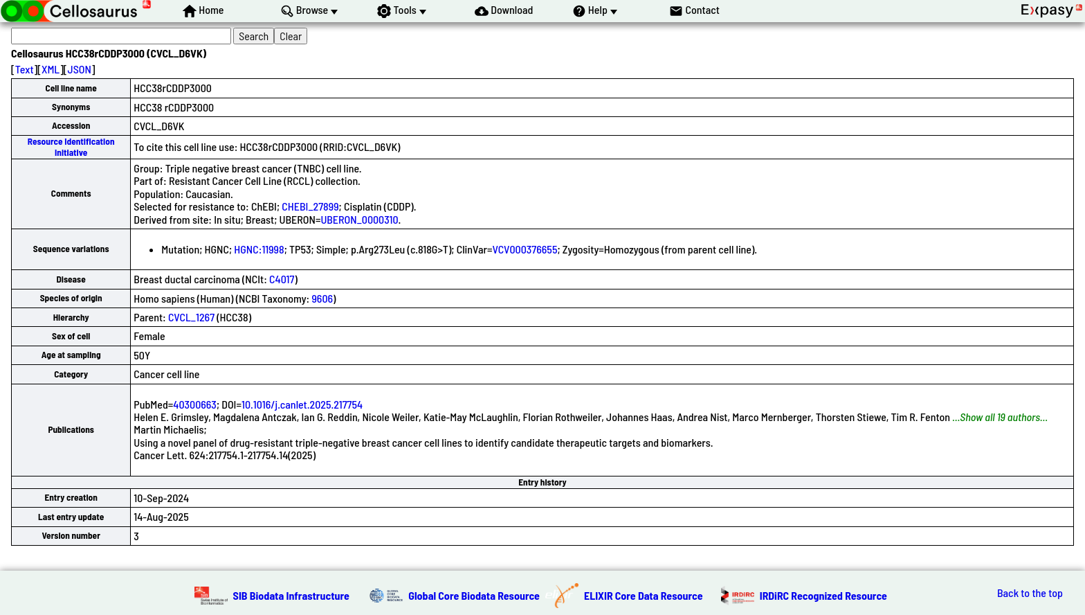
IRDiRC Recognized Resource (823, 595)
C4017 (281, 278)
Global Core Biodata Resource (474, 595)
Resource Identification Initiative (71, 146)
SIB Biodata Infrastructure (291, 595)
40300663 (195, 404)
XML (51, 68)
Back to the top (1030, 593)
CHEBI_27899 (310, 206)
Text (24, 68)
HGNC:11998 (259, 249)
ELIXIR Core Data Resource (643, 595)
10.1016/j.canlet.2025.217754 (302, 404)
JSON (79, 68)
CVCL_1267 (191, 316)
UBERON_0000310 (359, 219)
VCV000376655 (524, 249)
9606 (322, 298)
